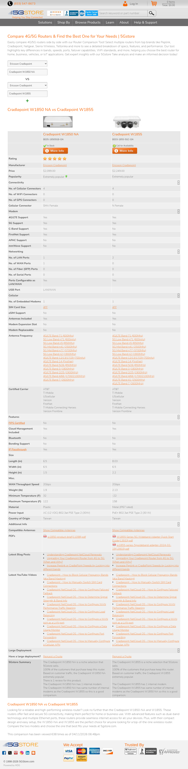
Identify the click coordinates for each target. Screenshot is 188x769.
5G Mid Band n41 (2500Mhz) (60, 346)
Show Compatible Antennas (59, 530)
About (124, 22)
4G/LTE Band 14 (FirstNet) (58, 361)
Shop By (63, 22)
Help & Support (145, 22)
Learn (110, 22)
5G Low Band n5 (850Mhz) (59, 343)
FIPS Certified (17, 423)
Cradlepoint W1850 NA (61, 134)
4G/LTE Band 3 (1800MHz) (58, 369)
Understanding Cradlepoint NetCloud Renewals (74, 554)
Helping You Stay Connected (27, 17)
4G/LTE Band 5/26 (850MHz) (60, 365)
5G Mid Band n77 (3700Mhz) (60, 350)
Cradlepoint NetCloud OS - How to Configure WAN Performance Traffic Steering (74, 606)
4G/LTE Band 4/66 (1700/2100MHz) (64, 376)
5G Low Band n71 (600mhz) (59, 339)
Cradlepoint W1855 (127, 134)
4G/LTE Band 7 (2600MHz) (58, 380)
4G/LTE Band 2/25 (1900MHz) (60, 372)
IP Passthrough (18, 449)
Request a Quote (52, 656)
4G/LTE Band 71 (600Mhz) (58, 335)
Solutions (45, 22)
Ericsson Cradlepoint (55, 165)
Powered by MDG (11, 765)
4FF (45, 307)
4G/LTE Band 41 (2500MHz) (128, 380)
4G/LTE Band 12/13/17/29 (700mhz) (64, 358)
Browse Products (88, 22)
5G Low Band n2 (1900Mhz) (59, 354)
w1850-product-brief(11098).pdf (67, 537)
